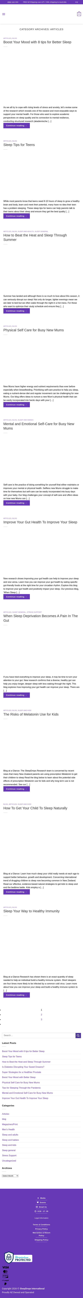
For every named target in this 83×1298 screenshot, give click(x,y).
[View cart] (79, 14)
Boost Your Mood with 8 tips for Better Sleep (37, 42)
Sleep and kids (24, 710)
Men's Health (8, 1129)
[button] (3, 14)
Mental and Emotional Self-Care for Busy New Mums (27, 1093)
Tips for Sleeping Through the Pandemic (21, 1088)
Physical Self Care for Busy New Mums (33, 330)
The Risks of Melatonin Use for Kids (31, 714)
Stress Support (34, 612)
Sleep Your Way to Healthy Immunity (31, 911)
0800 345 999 (11, 2)
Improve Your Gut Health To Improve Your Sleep (40, 522)
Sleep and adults (26, 231)
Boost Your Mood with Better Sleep (19, 1077)
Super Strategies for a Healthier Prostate (21, 1072)
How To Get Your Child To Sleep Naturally (35, 808)
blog (14, 38)
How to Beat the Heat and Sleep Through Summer (26, 1062)
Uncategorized (9, 1161)
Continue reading (16, 125)
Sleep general (41, 231)
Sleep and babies (25, 420)
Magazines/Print (10, 1124)
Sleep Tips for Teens (19, 145)
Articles (7, 38)
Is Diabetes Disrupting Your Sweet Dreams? (23, 1067)
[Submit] (78, 1035)
